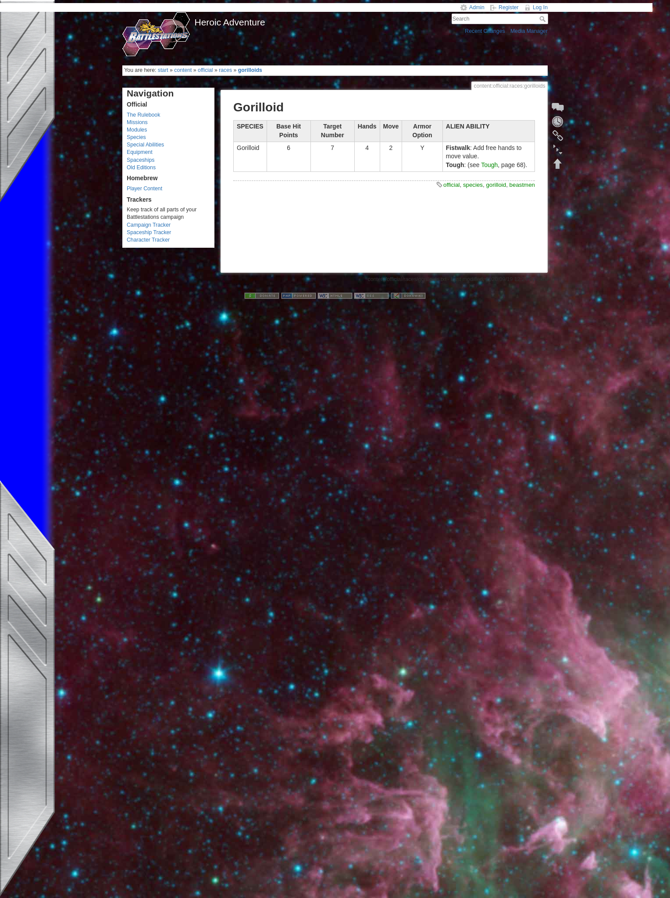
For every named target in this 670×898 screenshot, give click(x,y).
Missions (137, 122)
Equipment (140, 152)
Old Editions (141, 167)
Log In (540, 7)
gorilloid (496, 185)
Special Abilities (145, 145)
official (205, 70)
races (225, 70)
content (183, 70)
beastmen (522, 185)
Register (509, 7)
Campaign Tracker (149, 225)
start (163, 70)
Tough (489, 164)
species (473, 185)
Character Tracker (148, 240)
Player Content (144, 188)
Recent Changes (485, 31)
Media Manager (529, 31)
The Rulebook (143, 115)
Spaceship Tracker (149, 232)
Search (543, 19)
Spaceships (140, 160)
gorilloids (250, 70)
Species (136, 137)
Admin (477, 7)
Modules (137, 130)
